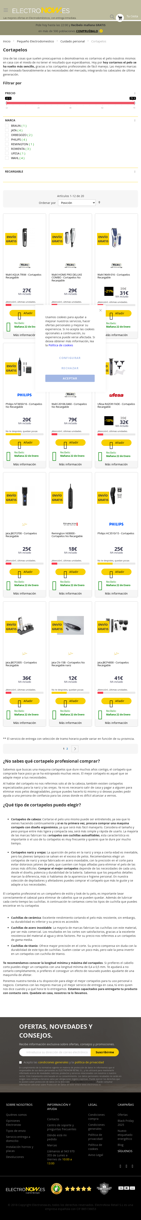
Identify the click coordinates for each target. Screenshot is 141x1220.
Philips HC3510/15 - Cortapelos (115, 533)
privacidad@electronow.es (83, 1082)
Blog (120, 1145)
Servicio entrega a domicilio (18, 1139)
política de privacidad (89, 1062)
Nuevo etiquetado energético (125, 1135)
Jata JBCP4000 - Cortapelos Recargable (113, 664)
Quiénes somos (16, 1115)
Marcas (52, 1145)
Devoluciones (15, 1157)
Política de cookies (61, 345)
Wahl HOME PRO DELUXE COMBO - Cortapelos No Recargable (67, 277)
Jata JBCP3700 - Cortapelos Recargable (21, 534)
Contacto (53, 1119)
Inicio (7, 41)
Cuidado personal (73, 41)
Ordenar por (47, 203)
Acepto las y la (63, 1062)
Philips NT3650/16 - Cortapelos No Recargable (24, 405)
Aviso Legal (95, 1155)
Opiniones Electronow (13, 1123)
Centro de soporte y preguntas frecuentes (61, 1127)
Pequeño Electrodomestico (36, 41)
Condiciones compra (96, 1117)
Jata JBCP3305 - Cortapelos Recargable (21, 664)
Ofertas (123, 1115)
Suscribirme (105, 1052)
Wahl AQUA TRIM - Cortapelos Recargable (23, 276)
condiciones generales (53, 1062)
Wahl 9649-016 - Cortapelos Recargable (113, 276)
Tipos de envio (16, 1131)
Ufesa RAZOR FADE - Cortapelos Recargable (116, 405)
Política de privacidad (95, 1137)
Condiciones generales (96, 1127)
